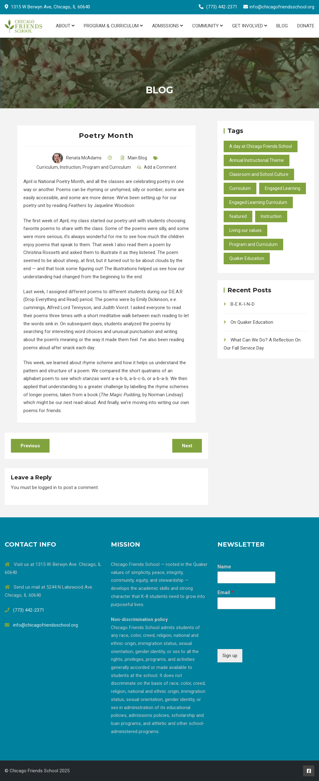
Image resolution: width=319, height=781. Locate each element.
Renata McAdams (77, 157)
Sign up (229, 655)
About (65, 26)
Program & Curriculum (113, 26)
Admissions (167, 26)
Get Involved (249, 26)
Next (187, 446)
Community (207, 26)
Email (225, 592)
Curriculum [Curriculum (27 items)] (240, 188)
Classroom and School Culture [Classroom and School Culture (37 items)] (258, 174)
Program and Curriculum (107, 167)
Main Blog (137, 157)
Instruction (70, 167)
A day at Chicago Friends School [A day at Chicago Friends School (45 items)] (260, 146)
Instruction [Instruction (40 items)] (271, 216)
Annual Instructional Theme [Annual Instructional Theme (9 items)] (256, 160)
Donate (305, 26)
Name (224, 567)
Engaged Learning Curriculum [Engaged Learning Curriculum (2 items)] (258, 202)
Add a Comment (160, 167)
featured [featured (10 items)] (238, 216)
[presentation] (264, 638)
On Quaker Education (252, 322)
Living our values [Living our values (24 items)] (245, 230)
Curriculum (47, 167)
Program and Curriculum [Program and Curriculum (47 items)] (253, 244)
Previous (30, 446)
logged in (47, 487)
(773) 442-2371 (221, 7)
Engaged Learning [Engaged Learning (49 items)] (282, 188)
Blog (282, 26)
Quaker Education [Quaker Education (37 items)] (246, 258)
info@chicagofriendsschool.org (282, 7)
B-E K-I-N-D (243, 304)
